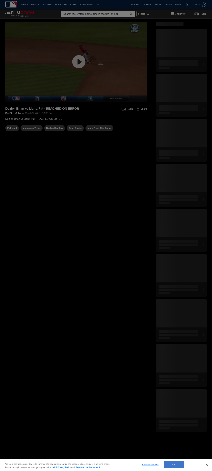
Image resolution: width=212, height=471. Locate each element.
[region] (106, 465)
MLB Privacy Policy (62, 467)
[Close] (206, 464)
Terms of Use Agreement (88, 467)
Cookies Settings (150, 464)
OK (173, 464)
